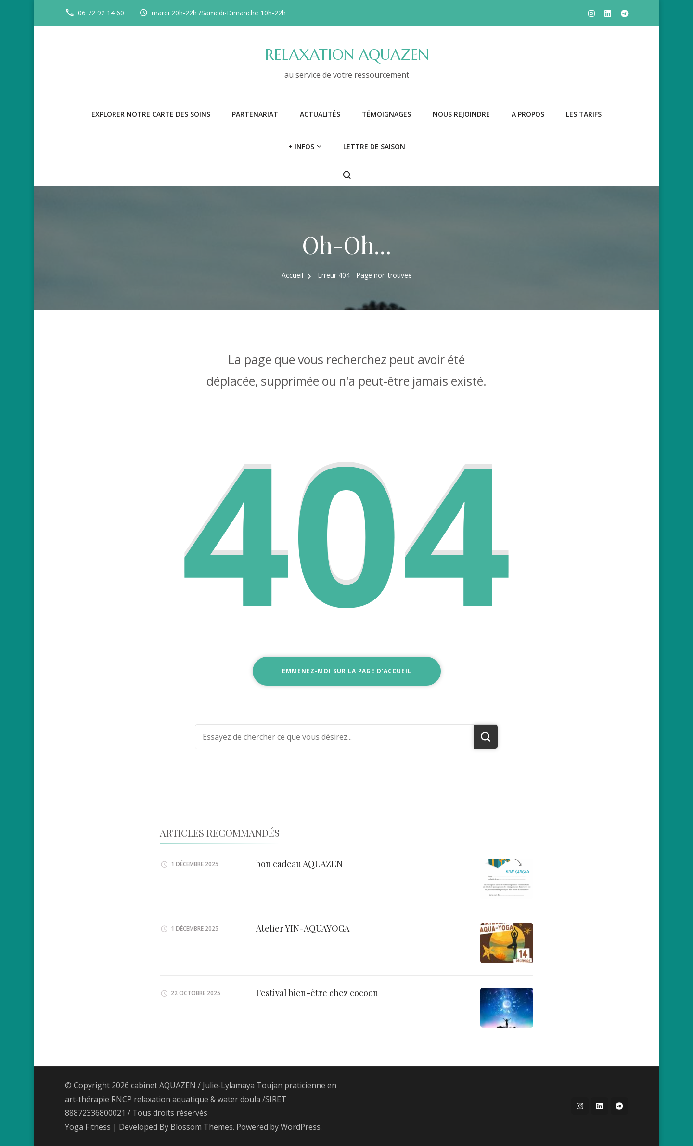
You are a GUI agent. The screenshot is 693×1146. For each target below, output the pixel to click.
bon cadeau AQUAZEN (299, 864)
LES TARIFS (584, 113)
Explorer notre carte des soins (150, 113)
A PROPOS (528, 113)
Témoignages (386, 113)
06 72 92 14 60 (101, 12)
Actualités (320, 113)
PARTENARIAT (255, 113)
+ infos (301, 146)
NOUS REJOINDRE (461, 113)
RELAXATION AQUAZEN (347, 54)
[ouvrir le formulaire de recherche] (347, 175)
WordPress (301, 1126)
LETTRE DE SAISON (374, 146)
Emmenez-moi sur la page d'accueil (346, 671)
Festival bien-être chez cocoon (317, 993)
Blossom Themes (201, 1126)
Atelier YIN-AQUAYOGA (302, 928)
